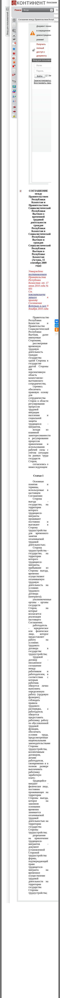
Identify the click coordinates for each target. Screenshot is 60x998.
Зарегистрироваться (43, 80)
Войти (39, 76)
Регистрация (52, 2)
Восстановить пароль (43, 83)
